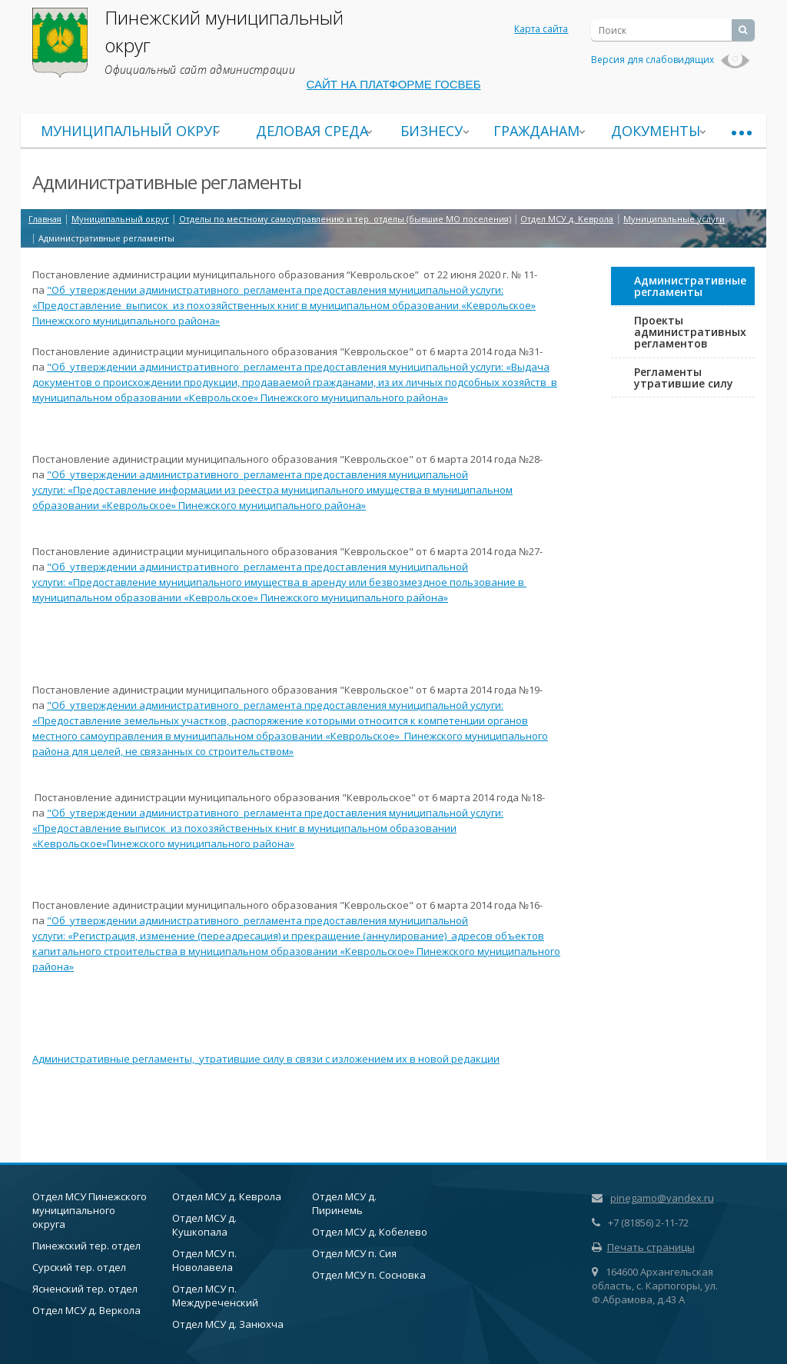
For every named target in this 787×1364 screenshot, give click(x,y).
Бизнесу (431, 130)
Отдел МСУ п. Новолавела (204, 1260)
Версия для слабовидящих (670, 59)
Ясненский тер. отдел (85, 1289)
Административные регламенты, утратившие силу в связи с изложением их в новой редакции (266, 1059)
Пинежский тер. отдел (86, 1246)
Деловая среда (312, 130)
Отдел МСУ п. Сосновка (369, 1275)
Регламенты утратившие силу (683, 377)
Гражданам (536, 130)
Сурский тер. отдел (79, 1267)
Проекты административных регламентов (690, 332)
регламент (270, 290)
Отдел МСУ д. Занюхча (228, 1324)
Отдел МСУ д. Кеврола (226, 1196)
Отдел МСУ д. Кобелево (369, 1232)
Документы (655, 130)
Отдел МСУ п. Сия (354, 1253)
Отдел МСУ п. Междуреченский (215, 1295)
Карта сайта (541, 28)
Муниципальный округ (130, 130)
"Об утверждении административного (145, 290)
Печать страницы (643, 1247)
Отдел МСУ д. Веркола (86, 1310)
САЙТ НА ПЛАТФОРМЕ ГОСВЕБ (394, 84)
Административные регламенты (690, 286)
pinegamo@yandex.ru (662, 1198)
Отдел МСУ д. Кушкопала (204, 1225)
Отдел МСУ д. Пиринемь (344, 1203)
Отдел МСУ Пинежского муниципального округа (89, 1210)
